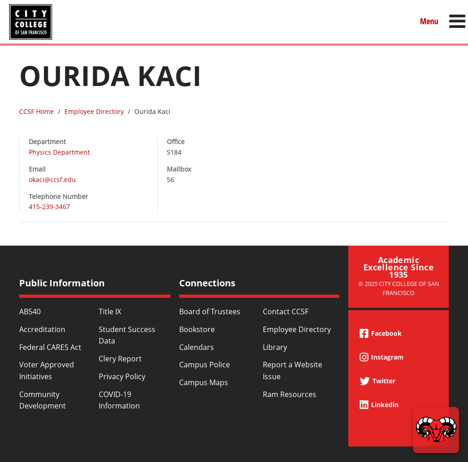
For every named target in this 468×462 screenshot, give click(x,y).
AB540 (30, 311)
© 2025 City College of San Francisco (398, 287)
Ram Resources (289, 394)
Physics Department (59, 152)
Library (275, 347)
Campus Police (204, 365)
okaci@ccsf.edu (52, 179)
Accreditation (42, 329)
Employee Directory (94, 111)
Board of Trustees (209, 311)
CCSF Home (36, 111)
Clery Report (120, 359)
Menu (429, 21)
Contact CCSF (285, 311)
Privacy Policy (122, 376)
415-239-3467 (49, 206)
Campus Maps (203, 382)
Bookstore (197, 329)
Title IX (110, 311)
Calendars (196, 347)
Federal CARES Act (50, 347)
